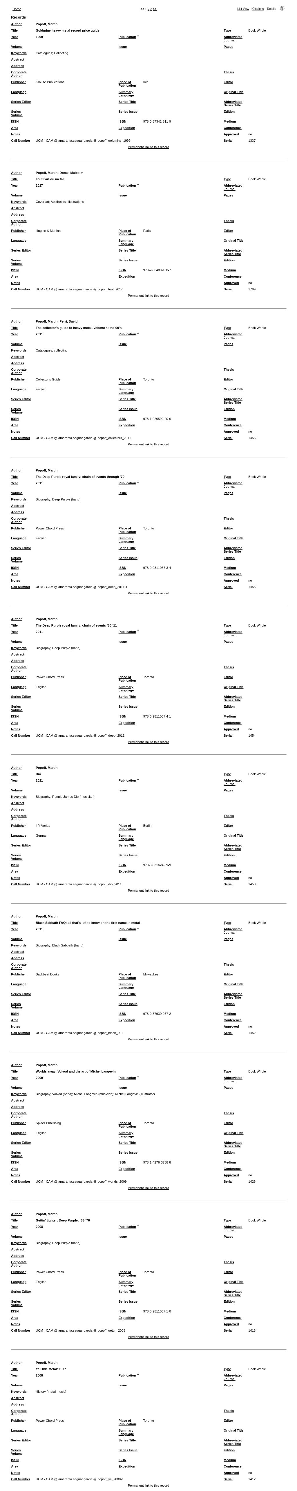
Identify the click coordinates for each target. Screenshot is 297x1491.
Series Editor (21, 101)
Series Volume (17, 113)
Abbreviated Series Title (233, 103)
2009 (39, 1077)
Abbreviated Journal (233, 38)
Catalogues (44, 53)
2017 (39, 185)
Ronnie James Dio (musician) (73, 796)
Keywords (18, 53)
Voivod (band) (62, 1094)
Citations (258, 8)
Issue (123, 46)
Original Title (233, 92)
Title (14, 30)
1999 (39, 37)
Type (227, 30)
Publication (127, 37)
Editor (228, 82)
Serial (228, 140)
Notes (15, 134)
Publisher (18, 82)
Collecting (61, 53)
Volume (17, 46)
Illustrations (76, 201)
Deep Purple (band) (66, 499)
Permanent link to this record (148, 147)
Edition (229, 111)
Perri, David (68, 321)
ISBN (122, 121)
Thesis (229, 72)
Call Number (20, 140)
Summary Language (126, 93)
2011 (39, 334)
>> (155, 9)
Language (18, 92)
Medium (230, 121)
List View (243, 8)
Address (17, 66)
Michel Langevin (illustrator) (135, 1094)
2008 (39, 1226)
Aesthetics (58, 201)
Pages (228, 46)
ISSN (15, 121)
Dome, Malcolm (71, 172)
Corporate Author (18, 73)
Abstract (17, 59)
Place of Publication (127, 83)
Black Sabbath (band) (68, 945)
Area (14, 128)
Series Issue (128, 111)
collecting (61, 350)
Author (16, 24)
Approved (231, 134)
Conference (233, 128)
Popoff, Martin (46, 24)
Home (16, 9)
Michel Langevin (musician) (93, 1094)
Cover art (42, 201)
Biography (43, 499)
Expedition (127, 128)
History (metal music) (51, 1391)
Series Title (127, 101)
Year (14, 37)
